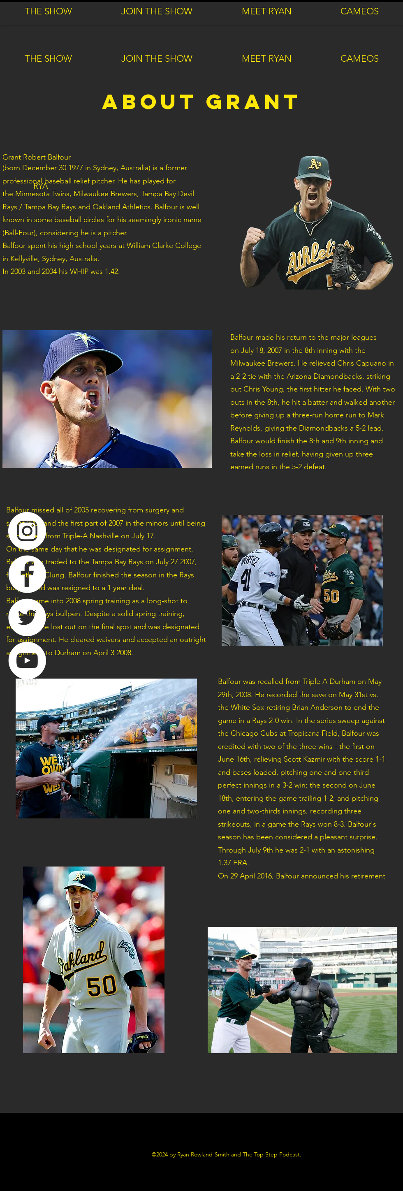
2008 (73, 600)
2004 (49, 271)
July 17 (143, 535)
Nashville (104, 535)
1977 (75, 167)
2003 (18, 271)
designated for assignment (147, 549)
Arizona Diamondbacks (324, 376)
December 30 (44, 167)
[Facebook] (27, 574)
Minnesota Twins (42, 193)
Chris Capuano (361, 363)
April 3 (103, 652)
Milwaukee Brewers (105, 193)
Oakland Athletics (122, 206)
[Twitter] (27, 617)
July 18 (252, 350)
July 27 (167, 561)
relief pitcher (94, 180)
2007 (274, 350)
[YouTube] (27, 660)
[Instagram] (27, 531)
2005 (81, 509)
